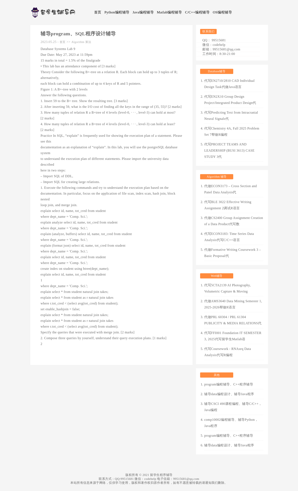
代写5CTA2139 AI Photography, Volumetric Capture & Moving (227, 288)
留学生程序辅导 (161, 475)
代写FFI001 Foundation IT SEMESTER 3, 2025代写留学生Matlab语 (232, 336)
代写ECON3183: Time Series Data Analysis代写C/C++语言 (229, 237)
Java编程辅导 (143, 12)
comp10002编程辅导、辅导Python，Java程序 (231, 423)
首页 (97, 12)
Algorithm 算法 (81, 42)
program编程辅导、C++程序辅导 (228, 384)
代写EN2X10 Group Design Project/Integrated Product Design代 (230, 100)
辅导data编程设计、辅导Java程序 (229, 394)
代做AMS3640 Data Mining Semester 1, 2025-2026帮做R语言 (233, 304)
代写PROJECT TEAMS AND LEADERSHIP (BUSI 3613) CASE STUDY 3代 (229, 150)
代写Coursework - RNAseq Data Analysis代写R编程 (227, 352)
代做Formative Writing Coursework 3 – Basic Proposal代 (232, 253)
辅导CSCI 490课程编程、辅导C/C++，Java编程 (233, 407)
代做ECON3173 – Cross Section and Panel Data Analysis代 (230, 189)
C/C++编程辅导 (197, 12)
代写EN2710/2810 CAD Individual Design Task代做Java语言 (229, 84)
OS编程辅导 (222, 12)
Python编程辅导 (117, 12)
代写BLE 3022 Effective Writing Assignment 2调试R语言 (227, 205)
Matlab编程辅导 (169, 12)
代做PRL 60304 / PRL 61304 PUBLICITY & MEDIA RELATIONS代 (232, 320)
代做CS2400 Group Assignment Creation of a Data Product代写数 (233, 221)
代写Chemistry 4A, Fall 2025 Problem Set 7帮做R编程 (231, 131)
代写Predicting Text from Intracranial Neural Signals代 (231, 115)
